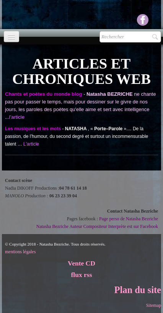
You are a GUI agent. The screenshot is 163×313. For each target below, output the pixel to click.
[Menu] (11, 36)
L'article (31, 144)
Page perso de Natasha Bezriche (128, 218)
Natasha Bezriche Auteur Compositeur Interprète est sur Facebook (97, 226)
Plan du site (137, 290)
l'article (16, 117)
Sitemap (153, 305)
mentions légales (20, 251)
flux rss (81, 275)
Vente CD (81, 263)
